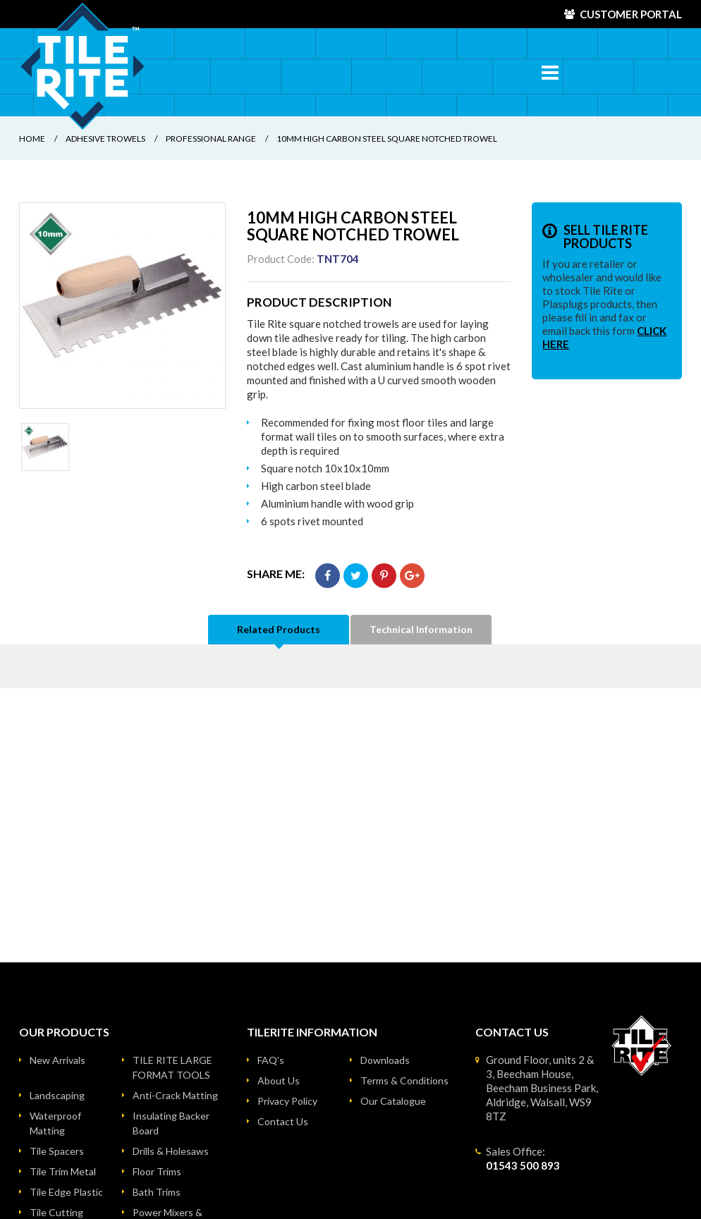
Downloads (385, 1060)
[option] (122, 305)
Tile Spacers (57, 1151)
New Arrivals (57, 1060)
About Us (278, 1080)
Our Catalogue (393, 1101)
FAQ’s (270, 1060)
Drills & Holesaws (171, 1151)
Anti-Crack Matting (175, 1095)
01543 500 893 (523, 1165)
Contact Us (282, 1121)
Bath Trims (157, 1192)
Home (32, 138)
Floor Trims (157, 1171)
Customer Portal (631, 14)
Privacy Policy (287, 1101)
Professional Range (211, 138)
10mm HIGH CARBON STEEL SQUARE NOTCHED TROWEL (386, 138)
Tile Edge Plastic (66, 1192)
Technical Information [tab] (421, 629)
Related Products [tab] (278, 629)
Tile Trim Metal (63, 1171)
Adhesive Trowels (105, 138)
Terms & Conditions (404, 1080)
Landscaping (57, 1095)
